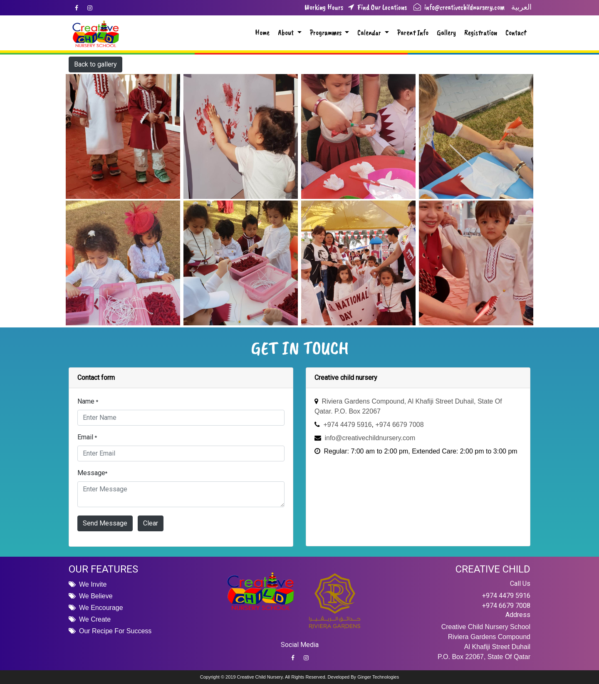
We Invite (92, 584)
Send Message (105, 523)
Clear (150, 523)
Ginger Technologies (378, 676)
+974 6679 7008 (506, 606)
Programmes (326, 32)
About (286, 32)
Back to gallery (95, 64)
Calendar (370, 32)
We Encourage (101, 607)
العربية (521, 7)
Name (87, 401)
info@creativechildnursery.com (459, 7)
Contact (516, 32)
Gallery (446, 32)
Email (87, 437)
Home (262, 32)
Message (92, 473)
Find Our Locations (376, 7)
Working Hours (324, 7)
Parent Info (412, 32)
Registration (480, 32)
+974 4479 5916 (506, 596)
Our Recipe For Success (115, 630)
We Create (95, 619)
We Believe (96, 596)
